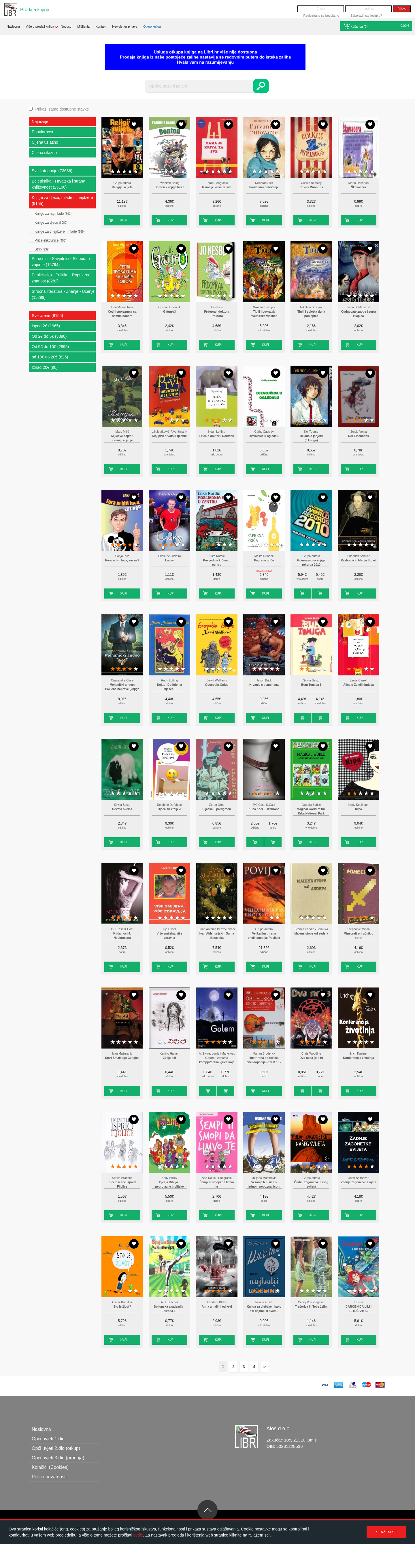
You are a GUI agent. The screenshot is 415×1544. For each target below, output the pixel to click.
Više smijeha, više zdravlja (169, 936)
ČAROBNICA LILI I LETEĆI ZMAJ (358, 1309)
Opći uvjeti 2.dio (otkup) (56, 1448)
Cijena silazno (44, 152)
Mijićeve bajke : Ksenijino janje (122, 438)
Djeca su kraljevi (169, 809)
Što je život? (122, 1306)
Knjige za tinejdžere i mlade (59, 231)
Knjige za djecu (51, 223)
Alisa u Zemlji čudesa (358, 684)
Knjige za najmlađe (53, 214)
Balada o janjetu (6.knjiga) (311, 438)
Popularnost (42, 132)
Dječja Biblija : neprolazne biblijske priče (169, 1187)
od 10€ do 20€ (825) (50, 357)
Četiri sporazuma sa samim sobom (122, 314)
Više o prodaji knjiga (40, 26)
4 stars (130, 171)
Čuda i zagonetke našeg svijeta (311, 1184)
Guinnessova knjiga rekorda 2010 (311, 563)
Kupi (123, 220)
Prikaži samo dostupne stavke (62, 109)
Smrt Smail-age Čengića (122, 1057)
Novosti (66, 26)
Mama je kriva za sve (216, 187)
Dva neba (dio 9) (311, 1057)
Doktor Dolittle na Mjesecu (169, 687)
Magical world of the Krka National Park (311, 811)
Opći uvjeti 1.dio (48, 1438)
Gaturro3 (169, 311)
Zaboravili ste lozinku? (366, 15)
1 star (113, 171)
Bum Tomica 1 (311, 684)
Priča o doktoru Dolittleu (216, 436)
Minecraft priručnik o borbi (358, 936)
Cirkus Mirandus (311, 187)
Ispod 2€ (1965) (46, 326)
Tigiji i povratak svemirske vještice (264, 314)
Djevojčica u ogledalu (264, 436)
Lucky (169, 560)
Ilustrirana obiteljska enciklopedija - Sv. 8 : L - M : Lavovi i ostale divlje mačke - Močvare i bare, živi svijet (264, 1062)
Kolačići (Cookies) (50, 1467)
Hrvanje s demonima (264, 684)
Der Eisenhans (358, 436)
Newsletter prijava (124, 26)
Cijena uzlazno (45, 142)
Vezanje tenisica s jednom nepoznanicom (264, 1184)
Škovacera (358, 187)
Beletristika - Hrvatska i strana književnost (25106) (58, 184)
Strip (42, 249)
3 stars (124, 171)
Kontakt (100, 26)
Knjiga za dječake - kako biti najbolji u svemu (264, 1309)
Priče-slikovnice (50, 240)
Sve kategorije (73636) (52, 170)
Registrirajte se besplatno (321, 15)
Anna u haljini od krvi (216, 1306)
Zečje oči (169, 1057)
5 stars (136, 171)
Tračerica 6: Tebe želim (311, 1306)
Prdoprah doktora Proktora (216, 314)
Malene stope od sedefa (311, 933)
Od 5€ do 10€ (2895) (50, 346)
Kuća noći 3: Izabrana (264, 809)
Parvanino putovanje (264, 187)
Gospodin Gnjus (217, 684)
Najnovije (40, 121)
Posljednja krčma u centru (217, 563)
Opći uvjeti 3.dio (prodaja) (58, 1457)
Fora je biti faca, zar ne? (122, 560)
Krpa (358, 809)
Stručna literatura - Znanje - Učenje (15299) (63, 294)
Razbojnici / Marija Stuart (358, 560)
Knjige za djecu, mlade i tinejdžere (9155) (62, 200)
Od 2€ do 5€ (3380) (49, 336)
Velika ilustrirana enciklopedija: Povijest (264, 936)
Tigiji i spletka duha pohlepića (311, 314)
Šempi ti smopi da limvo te (217, 1184)
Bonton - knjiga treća (169, 187)
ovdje (138, 1535)
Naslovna (13, 26)
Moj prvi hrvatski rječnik (169, 436)
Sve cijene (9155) (47, 315)
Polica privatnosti (49, 1476)
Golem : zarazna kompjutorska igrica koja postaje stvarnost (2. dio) (217, 1062)
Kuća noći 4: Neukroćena (122, 936)
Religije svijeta (122, 187)
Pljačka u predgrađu (216, 809)
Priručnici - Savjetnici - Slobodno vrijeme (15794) (61, 261)
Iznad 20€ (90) (45, 367)
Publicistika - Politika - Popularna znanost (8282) (61, 278)
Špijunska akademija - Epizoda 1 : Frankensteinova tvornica (169, 1311)
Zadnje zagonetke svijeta (358, 1182)
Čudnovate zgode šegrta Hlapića (358, 314)
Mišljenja (83, 26)
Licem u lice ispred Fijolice (122, 1184)
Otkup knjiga (152, 26)
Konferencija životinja (358, 1057)
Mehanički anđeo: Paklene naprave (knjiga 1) (122, 689)
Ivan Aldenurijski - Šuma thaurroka (216, 936)
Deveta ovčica (122, 809)
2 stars (118, 171)
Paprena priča (264, 560)
